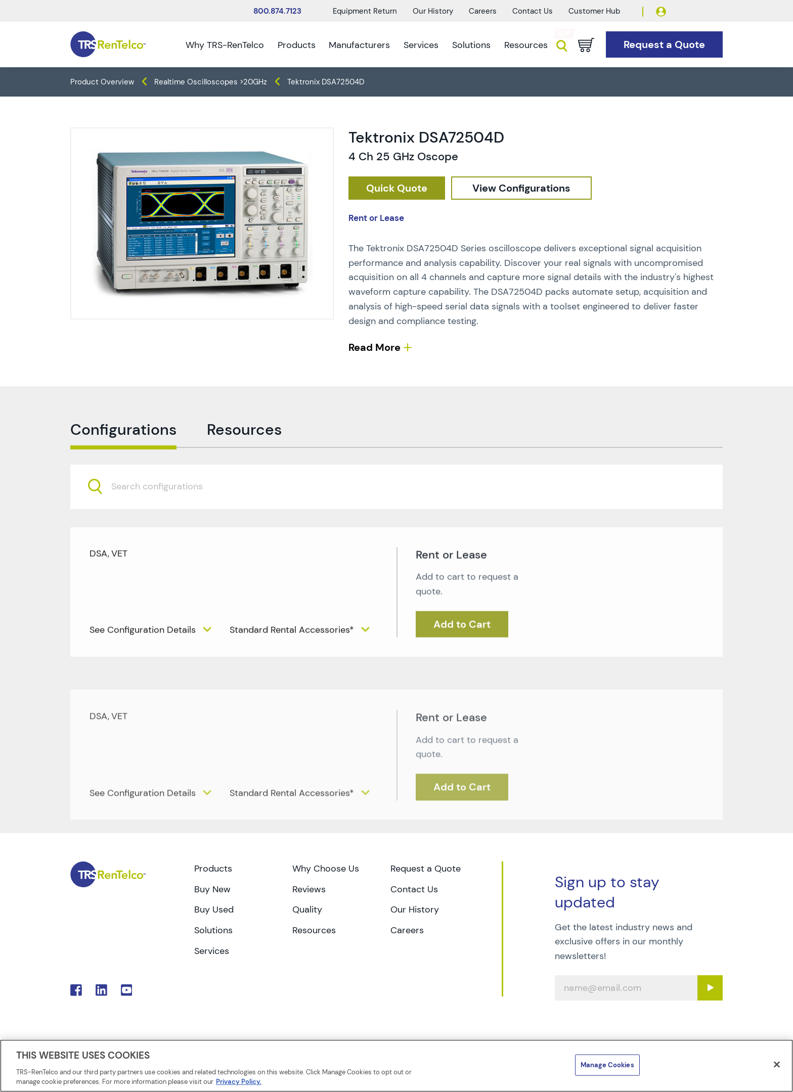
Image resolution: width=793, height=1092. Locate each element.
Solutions (471, 45)
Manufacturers (359, 45)
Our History (433, 11)
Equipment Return (365, 11)
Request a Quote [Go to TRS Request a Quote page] (425, 868)
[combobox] (396, 506)
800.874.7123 (277, 11)
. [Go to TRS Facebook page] (76, 990)
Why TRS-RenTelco (225, 45)
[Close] (777, 1065)
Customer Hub (594, 11)
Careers (483, 11)
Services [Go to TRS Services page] (211, 951)
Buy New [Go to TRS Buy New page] (212, 889)
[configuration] (521, 188)
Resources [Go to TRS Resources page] (314, 930)
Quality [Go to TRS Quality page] (307, 909)
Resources (526, 45)
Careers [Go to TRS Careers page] (407, 930)
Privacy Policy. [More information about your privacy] (238, 1081)
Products (297, 45)
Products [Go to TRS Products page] (213, 868)
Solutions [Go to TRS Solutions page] (213, 930)
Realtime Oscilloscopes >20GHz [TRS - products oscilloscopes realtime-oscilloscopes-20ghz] (210, 82)
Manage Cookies (607, 1065)
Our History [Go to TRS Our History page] (414, 909)
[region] (396, 1065)
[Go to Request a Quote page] (664, 44)
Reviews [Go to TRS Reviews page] (309, 889)
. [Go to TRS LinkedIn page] (101, 990)
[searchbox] (163, 507)
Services (421, 45)
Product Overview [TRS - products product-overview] (102, 82)
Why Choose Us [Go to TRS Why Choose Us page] (325, 868)
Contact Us (532, 11)
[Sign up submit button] (710, 987)
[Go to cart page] (586, 45)
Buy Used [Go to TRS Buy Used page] (214, 909)
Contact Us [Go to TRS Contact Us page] (414, 889)
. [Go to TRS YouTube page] (127, 990)
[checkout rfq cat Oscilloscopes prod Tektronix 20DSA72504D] (396, 188)
